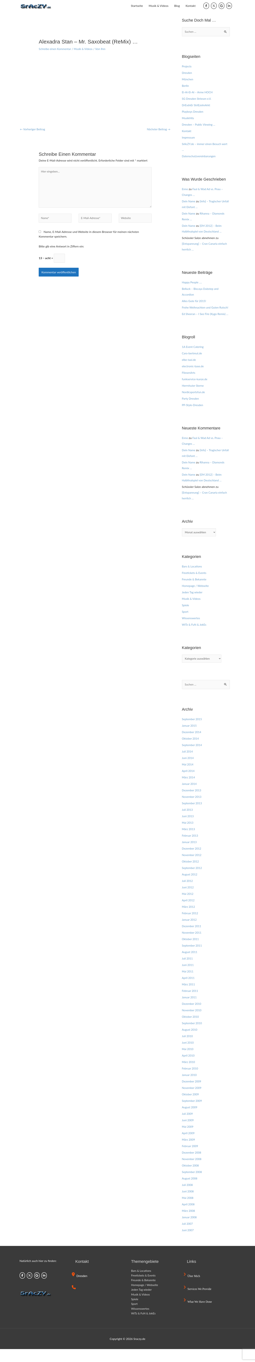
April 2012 (188, 913)
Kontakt (190, 5)
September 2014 (192, 757)
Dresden (187, 73)
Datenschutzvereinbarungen (200, 156)
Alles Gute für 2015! (194, 301)
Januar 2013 (190, 854)
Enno (185, 189)
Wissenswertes (191, 630)
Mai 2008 (188, 1210)
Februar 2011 (190, 1003)
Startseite (137, 5)
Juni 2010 (188, 1055)
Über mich (192, 1288)
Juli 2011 (187, 971)
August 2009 (190, 1120)
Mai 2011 (188, 984)
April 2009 (188, 1145)
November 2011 (192, 945)
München (188, 79)
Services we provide (198, 1301)
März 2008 (189, 1223)
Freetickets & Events (195, 584)
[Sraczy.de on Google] (221, 6)
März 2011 (189, 997)
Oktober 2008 (191, 1178)
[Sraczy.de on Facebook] (206, 6)
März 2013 (189, 841)
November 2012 (192, 867)
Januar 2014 (190, 796)
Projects (187, 66)
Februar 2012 (190, 926)
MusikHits (188, 118)
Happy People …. (192, 282)
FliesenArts (189, 384)
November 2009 (192, 1100)
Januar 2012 (190, 932)
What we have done (198, 1314)
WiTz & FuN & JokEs (195, 636)
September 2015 (192, 731)
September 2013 (192, 816)
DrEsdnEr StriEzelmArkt (197, 105)
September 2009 (192, 1113)
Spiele (185, 617)
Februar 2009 (190, 1158)
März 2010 (189, 1074)
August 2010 (190, 1042)
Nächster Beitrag (158, 129)
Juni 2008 (188, 1204)
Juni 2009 (188, 1133)
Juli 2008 (187, 1197)
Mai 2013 (188, 835)
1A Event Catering (193, 358)
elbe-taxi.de (189, 371)
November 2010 (192, 1023)
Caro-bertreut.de (192, 365)
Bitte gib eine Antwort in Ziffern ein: (61, 249)
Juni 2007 (188, 1242)
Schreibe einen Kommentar (56, 48)
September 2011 (192, 958)
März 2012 (189, 919)
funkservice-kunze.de (195, 390)
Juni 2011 (188, 977)
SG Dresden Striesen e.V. (197, 98)
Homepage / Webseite (196, 597)
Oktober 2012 (191, 874)
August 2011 (190, 964)
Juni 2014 (188, 770)
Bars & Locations (192, 578)
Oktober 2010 (191, 1029)
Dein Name (189, 201)
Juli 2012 (187, 893)
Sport (185, 623)
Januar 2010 (190, 1087)
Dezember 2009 (192, 1094)
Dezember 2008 (192, 1165)
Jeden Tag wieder (193, 604)
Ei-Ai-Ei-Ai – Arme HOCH (198, 92)
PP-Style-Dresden (193, 416)
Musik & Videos (158, 5)
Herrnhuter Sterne (193, 397)
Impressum (189, 137)
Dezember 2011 (192, 938)
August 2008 (190, 1191)
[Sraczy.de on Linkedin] (229, 6)
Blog (177, 5)
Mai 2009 (188, 1139)
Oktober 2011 (191, 951)
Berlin (185, 86)
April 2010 (188, 1068)
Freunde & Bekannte (195, 591)
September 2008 (192, 1184)
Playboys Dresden (193, 111)
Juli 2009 (187, 1126)
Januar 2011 (190, 1010)
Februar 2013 (190, 848)
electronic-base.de (193, 377)
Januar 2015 (190, 738)
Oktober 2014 (191, 751)
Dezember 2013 (192, 803)
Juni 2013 (188, 828)
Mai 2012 (188, 906)
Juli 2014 (187, 764)
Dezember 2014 (192, 744)
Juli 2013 (187, 822)
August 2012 (190, 887)
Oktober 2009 (191, 1107)
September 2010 (192, 1035)
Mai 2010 (188, 1061)
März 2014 (189, 790)
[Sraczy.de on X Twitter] (214, 6)
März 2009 (189, 1152)
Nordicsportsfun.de (194, 403)
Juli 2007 (187, 1236)
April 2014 (188, 783)
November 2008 (192, 1171)
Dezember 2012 (192, 861)
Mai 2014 (188, 777)
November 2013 (192, 809)
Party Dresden (191, 410)
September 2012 (192, 880)
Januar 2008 (190, 1230)
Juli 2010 (187, 1048)
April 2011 (188, 990)
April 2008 (188, 1217)
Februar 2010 (190, 1081)
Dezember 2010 (192, 1016)
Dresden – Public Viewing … (199, 124)
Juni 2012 (188, 900)
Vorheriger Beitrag (33, 129)
